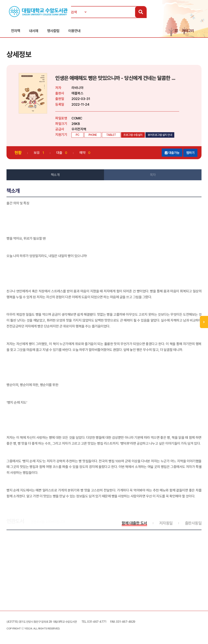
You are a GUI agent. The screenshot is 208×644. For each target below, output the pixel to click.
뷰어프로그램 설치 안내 (160, 134)
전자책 (15, 31)
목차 (153, 175)
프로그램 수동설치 (133, 134)
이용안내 (74, 31)
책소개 (55, 175)
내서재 (33, 31)
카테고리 (188, 31)
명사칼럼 (53, 31)
